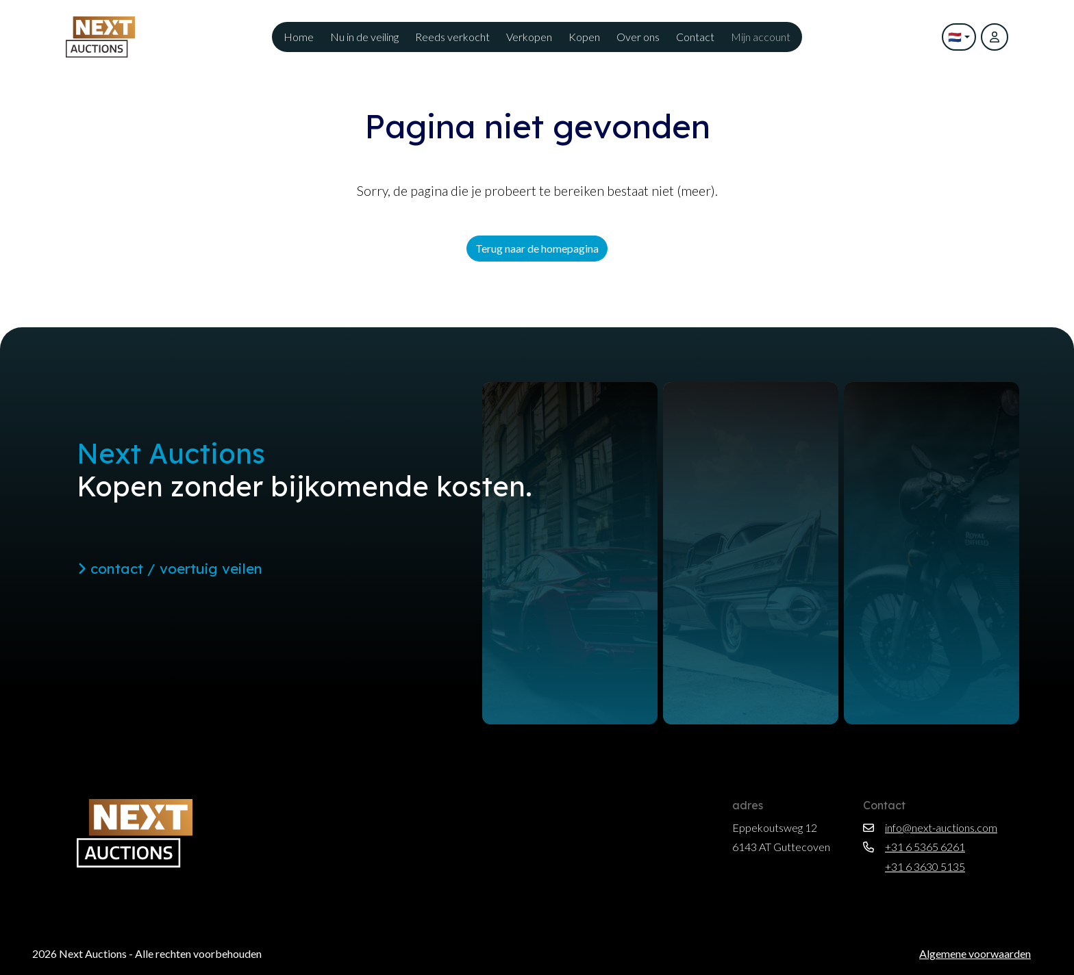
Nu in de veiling (364, 36)
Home (299, 36)
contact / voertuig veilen (169, 568)
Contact (695, 36)
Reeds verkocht (452, 36)
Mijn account (760, 36)
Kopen (584, 36)
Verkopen (529, 36)
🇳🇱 (955, 36)
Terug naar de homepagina (537, 248)
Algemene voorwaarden (975, 953)
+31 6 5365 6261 (914, 846)
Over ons (638, 36)
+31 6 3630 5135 (914, 866)
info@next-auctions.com (930, 827)
